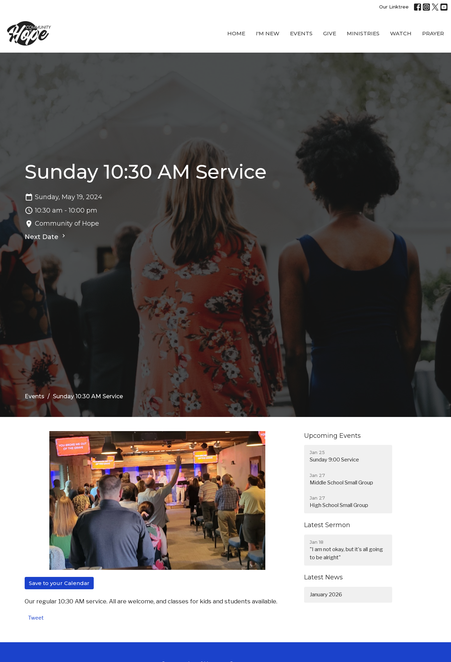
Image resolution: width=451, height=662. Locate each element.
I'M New (267, 33)
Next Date (46, 236)
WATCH (401, 33)
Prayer (433, 33)
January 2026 (326, 594)
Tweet (36, 618)
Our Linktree (394, 7)
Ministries (363, 33)
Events (301, 33)
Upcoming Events (332, 436)
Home (236, 33)
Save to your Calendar (59, 583)
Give (329, 33)
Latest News (323, 577)
